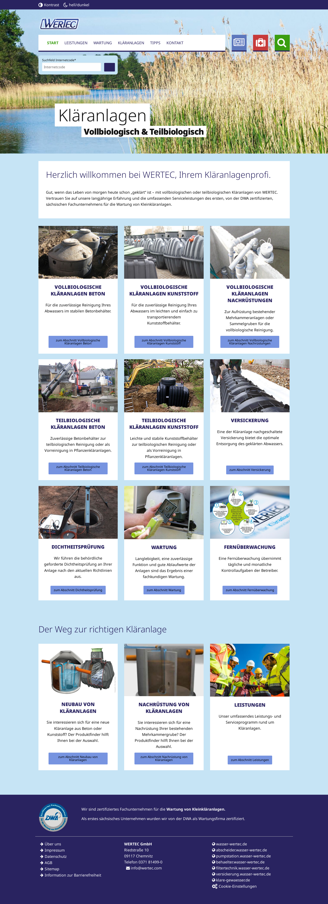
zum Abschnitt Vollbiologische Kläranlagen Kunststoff (164, 341)
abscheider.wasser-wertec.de (239, 849)
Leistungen (75, 42)
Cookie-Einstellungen (234, 886)
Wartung (102, 42)
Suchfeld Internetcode (59, 59)
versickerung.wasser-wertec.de (241, 874)
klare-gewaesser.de (231, 880)
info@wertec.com (144, 868)
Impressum (55, 850)
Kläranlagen (131, 42)
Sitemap (52, 868)
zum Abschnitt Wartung (164, 590)
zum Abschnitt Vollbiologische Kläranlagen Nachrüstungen (250, 341)
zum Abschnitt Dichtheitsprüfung (78, 590)
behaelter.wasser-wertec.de (238, 861)
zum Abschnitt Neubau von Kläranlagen (78, 758)
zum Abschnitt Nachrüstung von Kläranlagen (164, 758)
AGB (48, 862)
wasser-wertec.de (229, 843)
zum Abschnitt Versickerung (249, 470)
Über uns (53, 843)
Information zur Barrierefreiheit (73, 875)
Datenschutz (56, 856)
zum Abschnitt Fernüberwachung (250, 590)
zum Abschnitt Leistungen (250, 760)
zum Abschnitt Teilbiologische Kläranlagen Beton (78, 468)
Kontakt (174, 42)
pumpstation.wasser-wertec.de (241, 855)
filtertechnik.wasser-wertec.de (240, 868)
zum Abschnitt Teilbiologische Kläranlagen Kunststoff (164, 468)
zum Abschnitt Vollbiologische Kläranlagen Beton (78, 341)
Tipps (155, 42)
